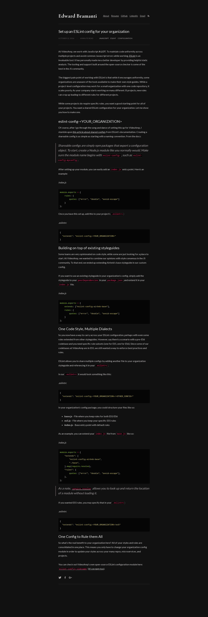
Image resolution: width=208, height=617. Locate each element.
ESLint (132, 55)
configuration (125, 38)
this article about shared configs (89, 132)
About (106, 15)
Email (142, 15)
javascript (104, 38)
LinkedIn (134, 15)
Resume (115, 15)
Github (124, 15)
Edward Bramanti (77, 16)
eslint (113, 38)
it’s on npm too (96, 568)
